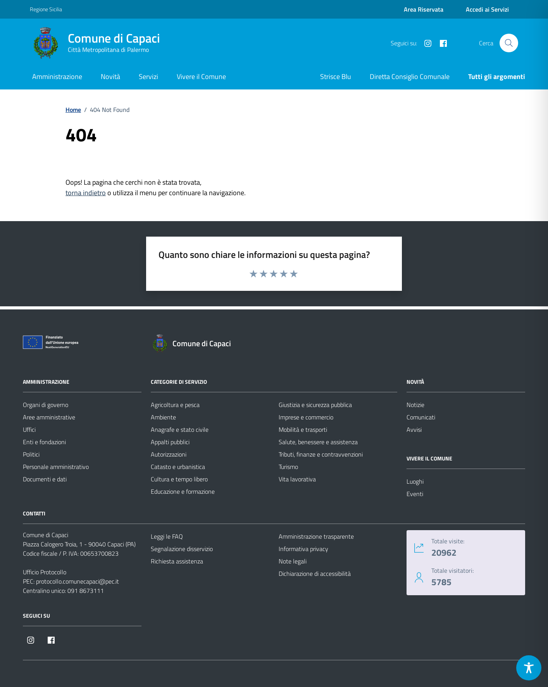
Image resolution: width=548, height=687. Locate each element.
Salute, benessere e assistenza (318, 442)
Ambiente (163, 417)
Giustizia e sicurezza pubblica (315, 404)
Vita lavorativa (297, 479)
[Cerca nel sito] (509, 43)
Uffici (29, 429)
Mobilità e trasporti (303, 429)
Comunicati (421, 417)
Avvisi (414, 429)
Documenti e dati (45, 479)
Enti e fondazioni (44, 442)
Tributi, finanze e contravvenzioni (321, 454)
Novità (110, 76)
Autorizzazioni (168, 454)
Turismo (288, 466)
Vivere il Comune (201, 76)
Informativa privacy (303, 548)
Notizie (415, 404)
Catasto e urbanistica (178, 466)
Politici (31, 454)
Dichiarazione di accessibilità (315, 573)
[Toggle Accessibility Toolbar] (528, 667)
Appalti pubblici (170, 442)
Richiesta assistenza (177, 561)
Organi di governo (45, 404)
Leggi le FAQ (167, 536)
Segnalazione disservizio (182, 548)
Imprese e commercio (306, 417)
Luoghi (415, 481)
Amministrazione (57, 76)
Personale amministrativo (56, 466)
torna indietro (85, 192)
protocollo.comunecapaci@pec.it (77, 581)
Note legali (293, 561)
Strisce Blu (335, 76)
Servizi (148, 76)
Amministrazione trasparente (316, 536)
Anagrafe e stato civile (180, 429)
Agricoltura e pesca (175, 404)
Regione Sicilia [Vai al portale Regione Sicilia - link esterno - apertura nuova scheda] (46, 9)
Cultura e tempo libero (179, 479)
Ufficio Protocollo (44, 572)
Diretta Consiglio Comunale (410, 76)
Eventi (415, 493)
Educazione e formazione (183, 491)
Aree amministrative (49, 417)
